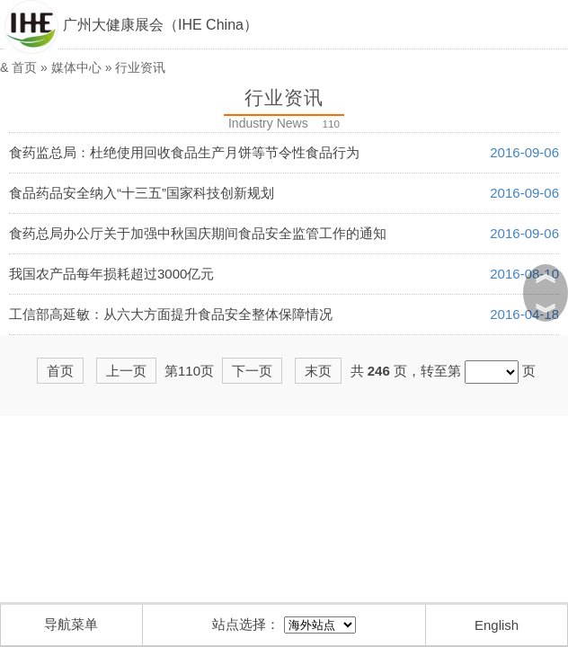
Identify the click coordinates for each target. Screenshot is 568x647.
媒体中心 (76, 67)
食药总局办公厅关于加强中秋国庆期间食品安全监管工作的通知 (197, 233)
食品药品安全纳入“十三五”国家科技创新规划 (141, 192)
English (497, 625)
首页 (24, 67)
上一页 (126, 370)
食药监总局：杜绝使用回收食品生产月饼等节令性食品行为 (184, 152)
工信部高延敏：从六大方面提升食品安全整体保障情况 (171, 314)
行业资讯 (140, 67)
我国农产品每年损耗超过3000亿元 (111, 273)
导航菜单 (71, 624)
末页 (318, 370)
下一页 (252, 370)
